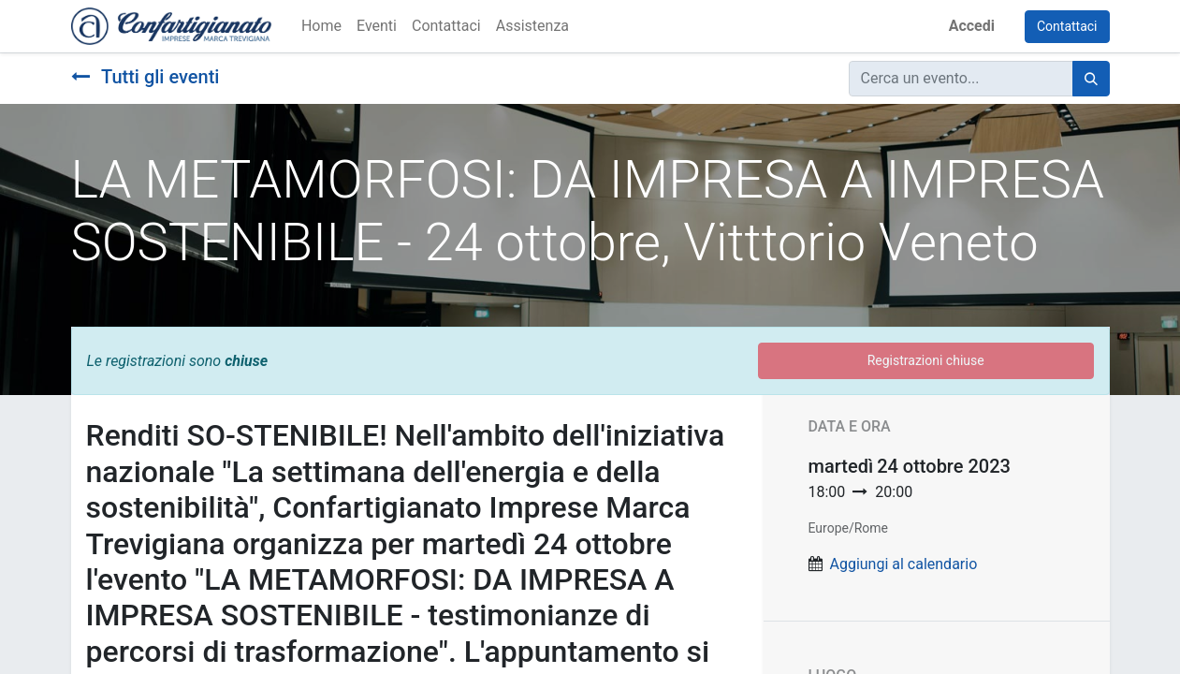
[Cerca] (1091, 78)
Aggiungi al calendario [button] (903, 564)
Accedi (972, 26)
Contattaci (1067, 26)
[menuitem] (321, 26)
